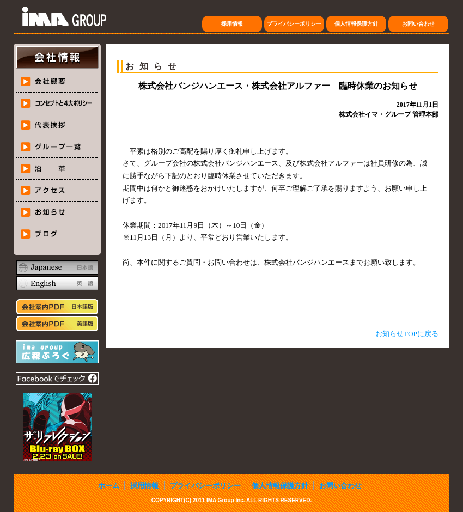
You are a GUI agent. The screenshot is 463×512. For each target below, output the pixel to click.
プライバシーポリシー (294, 24)
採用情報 (232, 24)
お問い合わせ (418, 24)
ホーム (108, 485)
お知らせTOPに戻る (406, 334)
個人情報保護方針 (356, 24)
